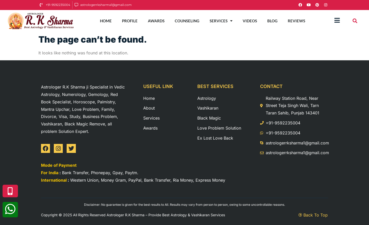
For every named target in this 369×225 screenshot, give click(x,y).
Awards (156, 20)
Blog (272, 20)
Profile (130, 20)
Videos (250, 20)
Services (221, 20)
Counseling (187, 20)
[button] (355, 21)
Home (106, 20)
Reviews (296, 20)
